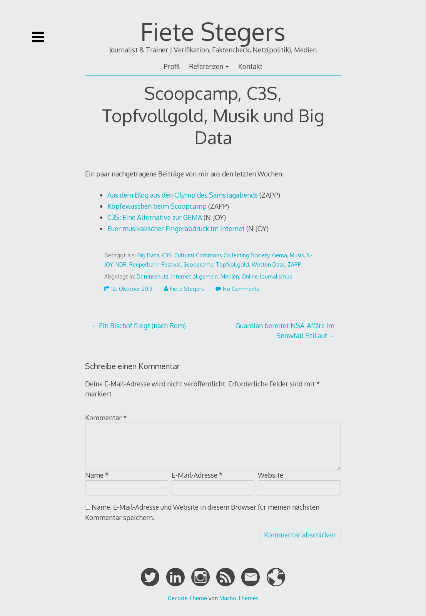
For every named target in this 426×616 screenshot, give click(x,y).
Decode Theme (187, 597)
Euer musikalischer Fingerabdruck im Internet (176, 228)
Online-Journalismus (267, 276)
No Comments (238, 288)
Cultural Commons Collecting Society (221, 255)
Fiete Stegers (213, 31)
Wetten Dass (268, 264)
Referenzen (206, 66)
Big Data (148, 255)
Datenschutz (153, 276)
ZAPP (294, 264)
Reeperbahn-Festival (155, 264)
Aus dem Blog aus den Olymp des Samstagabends (182, 195)
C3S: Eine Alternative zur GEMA (154, 217)
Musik (297, 255)
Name (97, 475)
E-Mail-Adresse (197, 475)
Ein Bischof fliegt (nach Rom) (142, 325)
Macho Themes (239, 597)
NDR (121, 264)
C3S (167, 255)
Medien (230, 276)
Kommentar (106, 417)
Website (270, 475)
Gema (279, 255)
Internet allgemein (194, 276)
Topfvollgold (232, 264)
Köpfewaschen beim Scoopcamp (157, 206)
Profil (172, 66)
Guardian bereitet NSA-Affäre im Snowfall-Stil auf (285, 330)
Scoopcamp (198, 264)
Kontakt (250, 66)
